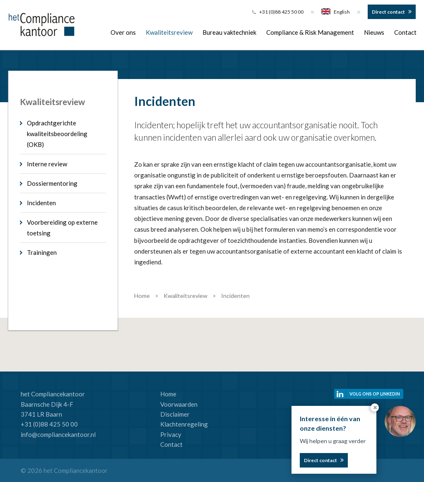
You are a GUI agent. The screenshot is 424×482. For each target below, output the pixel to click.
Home (168, 394)
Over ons (123, 32)
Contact (405, 32)
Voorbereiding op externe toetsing (62, 227)
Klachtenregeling (184, 424)
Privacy (170, 434)
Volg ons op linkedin (374, 393)
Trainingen (42, 252)
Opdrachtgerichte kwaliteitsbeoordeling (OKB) (57, 133)
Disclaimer (175, 414)
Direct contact (388, 12)
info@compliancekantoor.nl (58, 434)
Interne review (47, 164)
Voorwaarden (179, 404)
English (335, 12)
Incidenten (41, 202)
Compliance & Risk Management (310, 32)
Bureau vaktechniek (229, 32)
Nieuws (374, 32)
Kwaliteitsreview (169, 32)
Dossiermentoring (52, 183)
